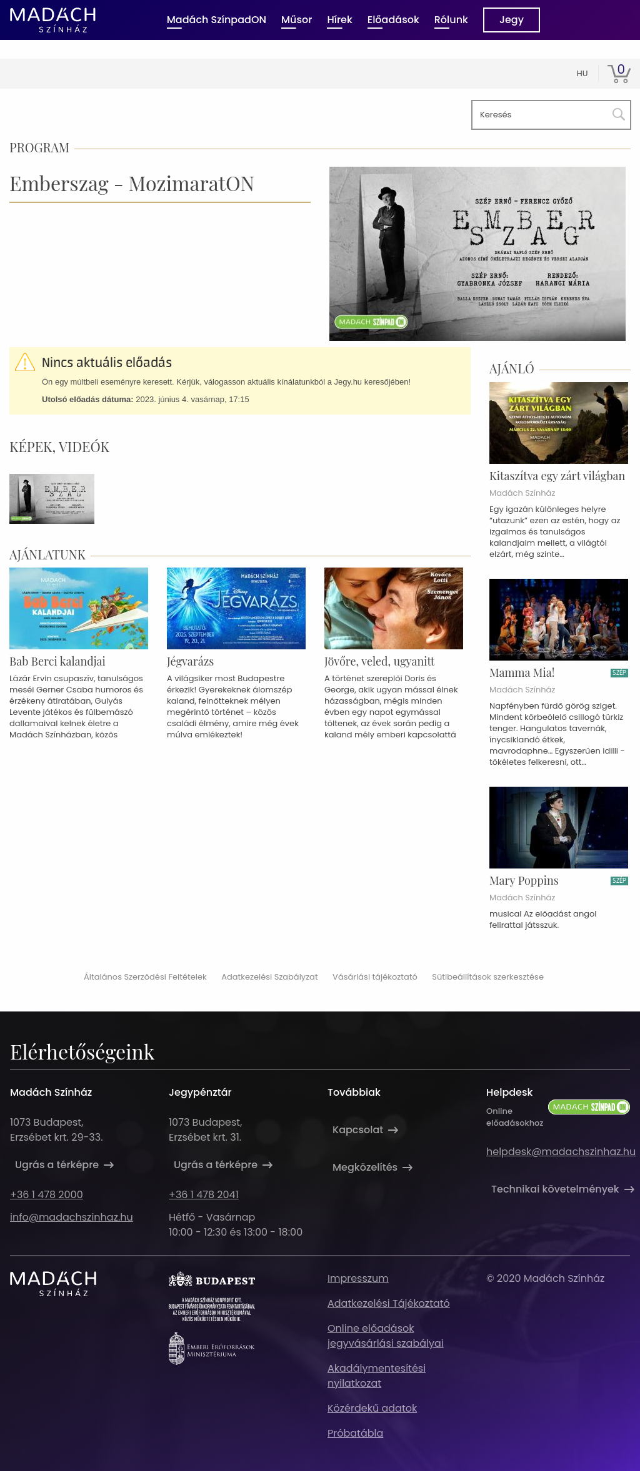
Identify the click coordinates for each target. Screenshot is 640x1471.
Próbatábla (355, 1433)
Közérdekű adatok (372, 1408)
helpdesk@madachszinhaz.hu (561, 1151)
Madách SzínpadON (216, 19)
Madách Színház (522, 493)
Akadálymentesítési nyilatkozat (377, 1375)
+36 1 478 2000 (46, 1195)
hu (582, 73)
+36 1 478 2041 (204, 1195)
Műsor (296, 19)
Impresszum (358, 1278)
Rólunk (451, 19)
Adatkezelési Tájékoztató (389, 1303)
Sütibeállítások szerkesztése (488, 977)
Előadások (393, 19)
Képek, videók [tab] (59, 446)
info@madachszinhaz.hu (71, 1217)
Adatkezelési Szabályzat (269, 977)
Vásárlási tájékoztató (375, 977)
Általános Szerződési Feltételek (145, 977)
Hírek (339, 19)
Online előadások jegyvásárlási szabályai (386, 1335)
